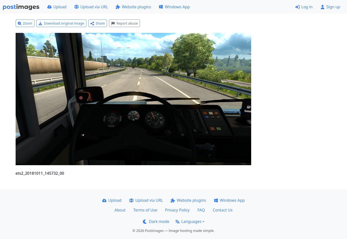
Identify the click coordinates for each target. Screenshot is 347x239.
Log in (304, 7)
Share (97, 23)
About (119, 210)
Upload (57, 7)
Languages (188, 221)
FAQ (201, 210)
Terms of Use (145, 210)
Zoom (25, 23)
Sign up (330, 7)
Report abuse (124, 23)
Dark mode (156, 221)
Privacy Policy (177, 210)
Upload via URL (91, 7)
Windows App (174, 7)
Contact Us (222, 210)
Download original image (61, 23)
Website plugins (133, 7)
